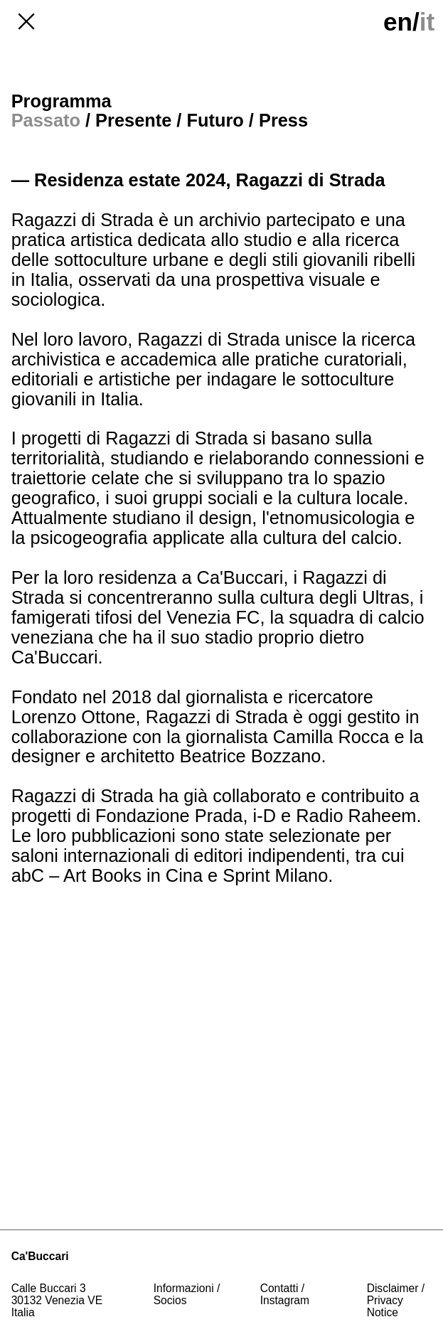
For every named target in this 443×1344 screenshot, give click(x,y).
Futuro (214, 120)
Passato (45, 120)
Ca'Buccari (40, 1256)
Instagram (284, 1300)
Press (283, 120)
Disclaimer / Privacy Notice (397, 1300)
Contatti (279, 1288)
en (397, 22)
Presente (133, 120)
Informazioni (184, 1288)
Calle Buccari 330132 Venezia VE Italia (58, 1300)
